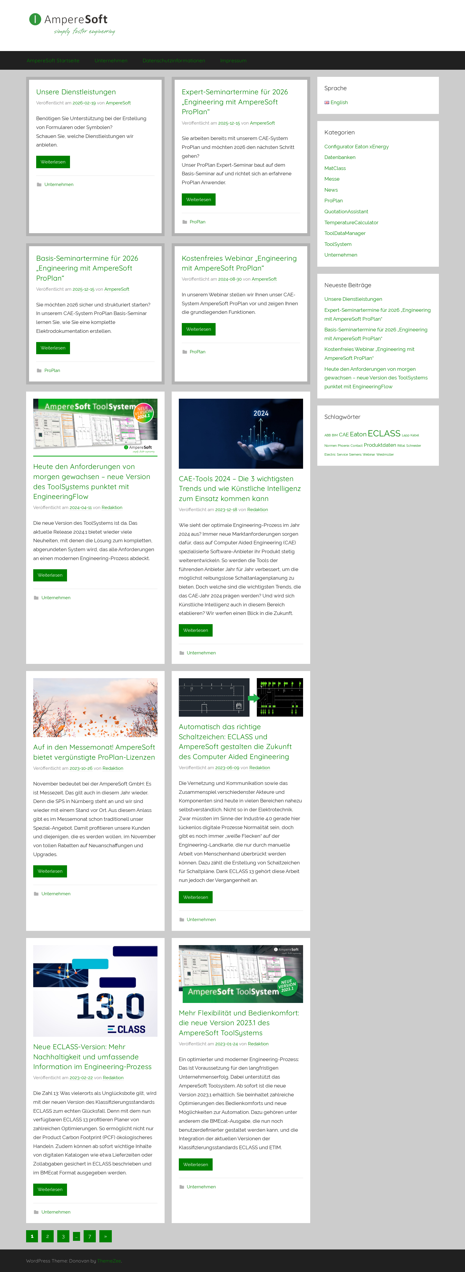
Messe (332, 179)
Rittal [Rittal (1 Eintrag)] (401, 445)
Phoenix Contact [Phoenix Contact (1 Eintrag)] (350, 445)
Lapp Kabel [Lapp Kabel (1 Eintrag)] (410, 435)
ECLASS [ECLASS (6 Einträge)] (384, 433)
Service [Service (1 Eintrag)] (342, 454)
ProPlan (198, 222)
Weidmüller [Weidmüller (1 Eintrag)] (385, 454)
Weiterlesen (53, 162)
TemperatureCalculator (351, 222)
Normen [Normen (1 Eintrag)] (330, 445)
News (331, 190)
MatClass (335, 168)
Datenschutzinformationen (174, 60)
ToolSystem (338, 244)
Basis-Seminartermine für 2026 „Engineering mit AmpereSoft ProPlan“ (87, 268)
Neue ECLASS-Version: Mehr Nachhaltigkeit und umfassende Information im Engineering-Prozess (92, 1056)
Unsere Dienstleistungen (76, 91)
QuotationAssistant (346, 211)
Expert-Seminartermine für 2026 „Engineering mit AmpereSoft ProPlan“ (235, 101)
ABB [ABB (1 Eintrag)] (327, 435)
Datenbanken (340, 157)
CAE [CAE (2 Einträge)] (344, 435)
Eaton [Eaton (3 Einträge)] (358, 434)
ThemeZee (109, 1261)
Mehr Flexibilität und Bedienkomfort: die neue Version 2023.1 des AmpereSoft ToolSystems (239, 1022)
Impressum (233, 60)
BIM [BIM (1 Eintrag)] (335, 435)
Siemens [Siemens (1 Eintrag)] (355, 454)
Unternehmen (111, 60)
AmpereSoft (118, 103)
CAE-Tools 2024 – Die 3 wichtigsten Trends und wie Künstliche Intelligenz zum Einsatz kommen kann (240, 488)
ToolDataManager (345, 233)
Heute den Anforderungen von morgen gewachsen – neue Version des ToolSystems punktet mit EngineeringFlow (376, 378)
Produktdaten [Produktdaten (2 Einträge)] (380, 445)
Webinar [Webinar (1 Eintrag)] (369, 454)
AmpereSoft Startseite (53, 60)
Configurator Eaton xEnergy (356, 147)
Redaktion (112, 507)
